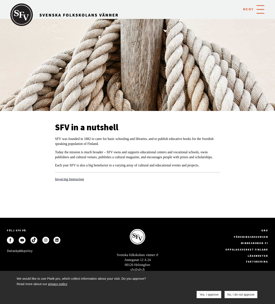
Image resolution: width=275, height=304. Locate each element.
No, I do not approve (241, 294)
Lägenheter (258, 255)
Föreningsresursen (251, 236)
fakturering (257, 261)
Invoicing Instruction (69, 179)
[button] (260, 9)
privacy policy (57, 284)
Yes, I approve (208, 294)
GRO (264, 230)
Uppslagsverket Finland (246, 249)
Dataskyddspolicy (10, 251)
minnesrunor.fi (254, 243)
